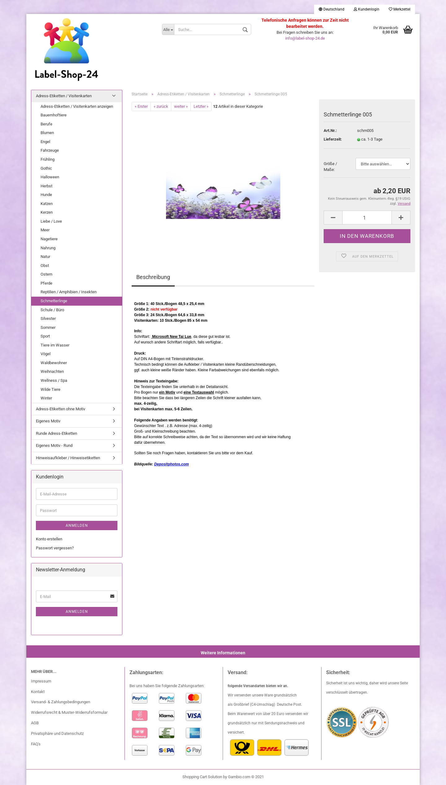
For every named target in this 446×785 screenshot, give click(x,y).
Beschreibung (153, 277)
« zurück (161, 106)
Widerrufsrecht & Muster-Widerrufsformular (69, 712)
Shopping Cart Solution (202, 776)
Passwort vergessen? (55, 548)
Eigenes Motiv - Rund (54, 445)
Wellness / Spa (54, 380)
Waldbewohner (54, 362)
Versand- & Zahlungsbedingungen (60, 702)
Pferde (46, 283)
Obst (45, 265)
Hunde (46, 194)
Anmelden (77, 525)
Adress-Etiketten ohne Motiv (60, 409)
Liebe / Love (51, 221)
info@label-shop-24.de (305, 38)
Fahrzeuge (50, 150)
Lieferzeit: (333, 139)
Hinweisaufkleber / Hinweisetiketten (68, 458)
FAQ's (36, 744)
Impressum (41, 681)
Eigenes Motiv (48, 421)
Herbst (46, 186)
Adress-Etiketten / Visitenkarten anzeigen (77, 106)
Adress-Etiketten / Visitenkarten (64, 96)
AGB (35, 723)
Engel (45, 141)
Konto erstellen (49, 539)
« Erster (141, 106)
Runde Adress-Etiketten (56, 433)
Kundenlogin (366, 9)
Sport (45, 336)
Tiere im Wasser (55, 345)
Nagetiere (49, 239)
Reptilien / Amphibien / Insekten (69, 292)
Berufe (46, 124)
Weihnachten (52, 371)
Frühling (48, 159)
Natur (45, 256)
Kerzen (47, 212)
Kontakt (38, 691)
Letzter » (201, 106)
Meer (45, 230)
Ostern (46, 274)
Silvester (48, 318)
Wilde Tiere (50, 389)
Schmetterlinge (54, 301)
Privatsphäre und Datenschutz (57, 733)
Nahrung (48, 248)
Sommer (48, 327)
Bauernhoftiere (54, 115)
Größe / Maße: (330, 166)
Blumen (47, 132)
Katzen (47, 203)
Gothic (46, 168)
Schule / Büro (52, 309)
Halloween (50, 177)
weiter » (181, 106)
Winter (46, 398)
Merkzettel (399, 9)
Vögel (45, 353)
